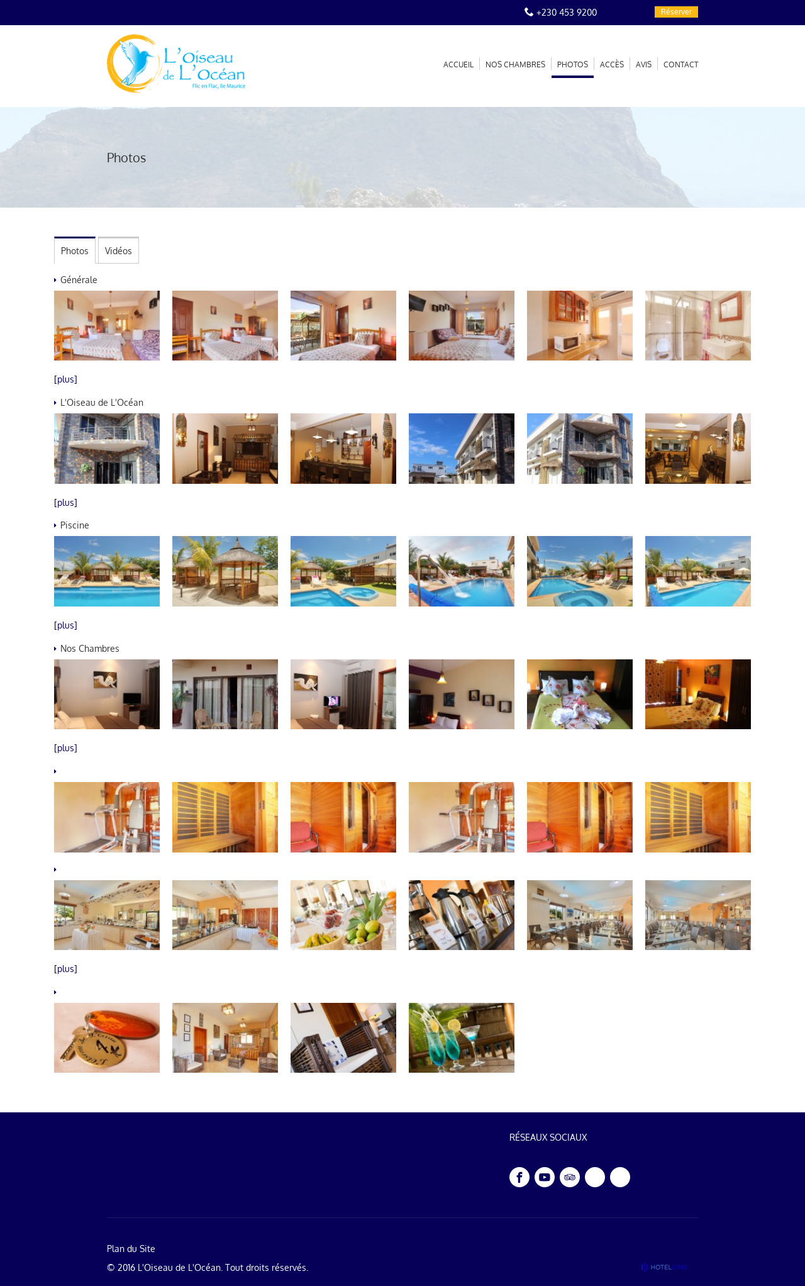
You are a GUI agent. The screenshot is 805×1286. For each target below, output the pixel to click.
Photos (75, 250)
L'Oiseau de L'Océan (179, 1267)
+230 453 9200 (566, 12)
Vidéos (118, 250)
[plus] (65, 379)
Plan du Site (131, 1248)
